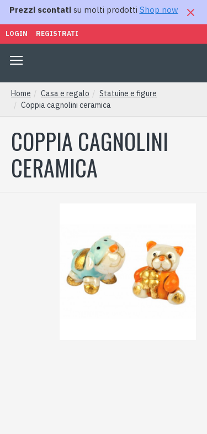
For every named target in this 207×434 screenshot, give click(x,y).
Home (21, 93)
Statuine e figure (128, 93)
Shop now (159, 9)
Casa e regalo (65, 93)
